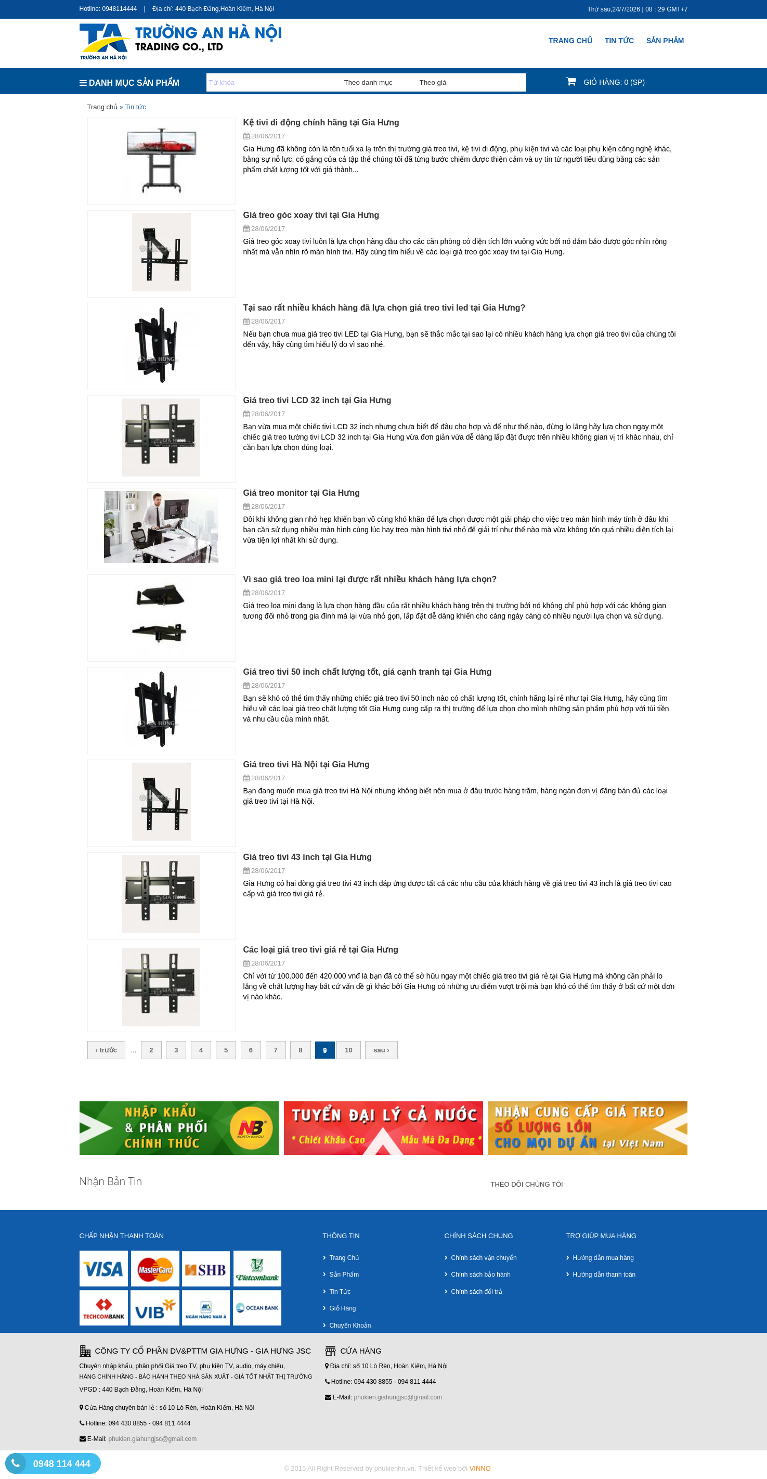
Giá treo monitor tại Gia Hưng (301, 492)
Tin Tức (619, 40)
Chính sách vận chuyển (484, 1258)
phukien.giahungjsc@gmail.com (153, 1439)
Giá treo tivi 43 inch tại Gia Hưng (307, 857)
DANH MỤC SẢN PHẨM (130, 83)
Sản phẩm (344, 1274)
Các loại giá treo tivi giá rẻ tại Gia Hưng (321, 949)
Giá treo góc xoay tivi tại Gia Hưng (311, 215)
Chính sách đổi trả (476, 1291)
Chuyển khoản (350, 1325)
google (585, 1184)
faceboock (615, 1184)
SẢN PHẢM (665, 40)
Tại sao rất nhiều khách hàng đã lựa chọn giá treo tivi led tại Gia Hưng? (384, 307)
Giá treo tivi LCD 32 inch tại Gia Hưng (317, 400)
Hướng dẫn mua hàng (603, 1258)
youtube (676, 1184)
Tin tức (340, 1291)
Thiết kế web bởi (454, 1468)
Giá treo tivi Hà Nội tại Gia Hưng (306, 764)
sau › (381, 1050)
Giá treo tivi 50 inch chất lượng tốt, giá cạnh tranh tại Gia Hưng (367, 671)
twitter (646, 1184)
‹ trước (107, 1050)
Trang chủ (570, 40)
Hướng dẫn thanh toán (604, 1274)
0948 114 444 (61, 1464)
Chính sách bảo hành (481, 1274)
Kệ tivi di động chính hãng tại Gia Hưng (321, 122)
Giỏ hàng (343, 1308)
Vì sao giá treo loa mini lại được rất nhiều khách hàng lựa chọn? (370, 579)
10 (348, 1050)
